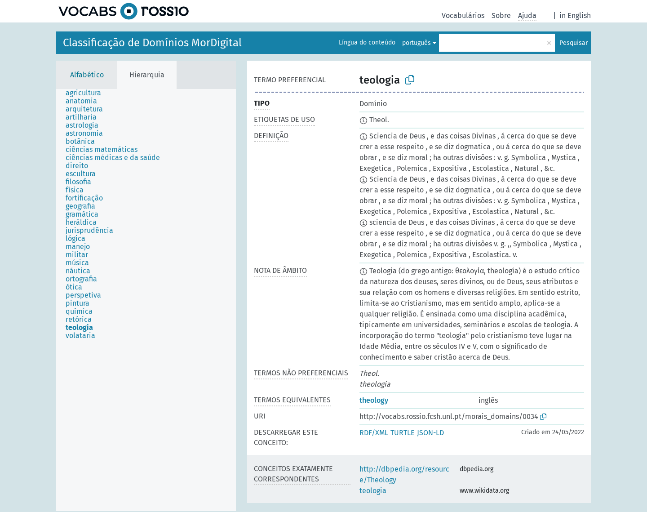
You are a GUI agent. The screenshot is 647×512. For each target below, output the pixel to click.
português (416, 43)
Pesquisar (573, 43)
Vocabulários (463, 15)
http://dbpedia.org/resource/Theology (404, 474)
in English (575, 15)
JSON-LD (430, 432)
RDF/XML (373, 432)
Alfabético (87, 75)
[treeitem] (87, 93)
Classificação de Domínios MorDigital (152, 42)
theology (373, 400)
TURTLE (402, 432)
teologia (372, 490)
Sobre (501, 15)
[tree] (146, 300)
